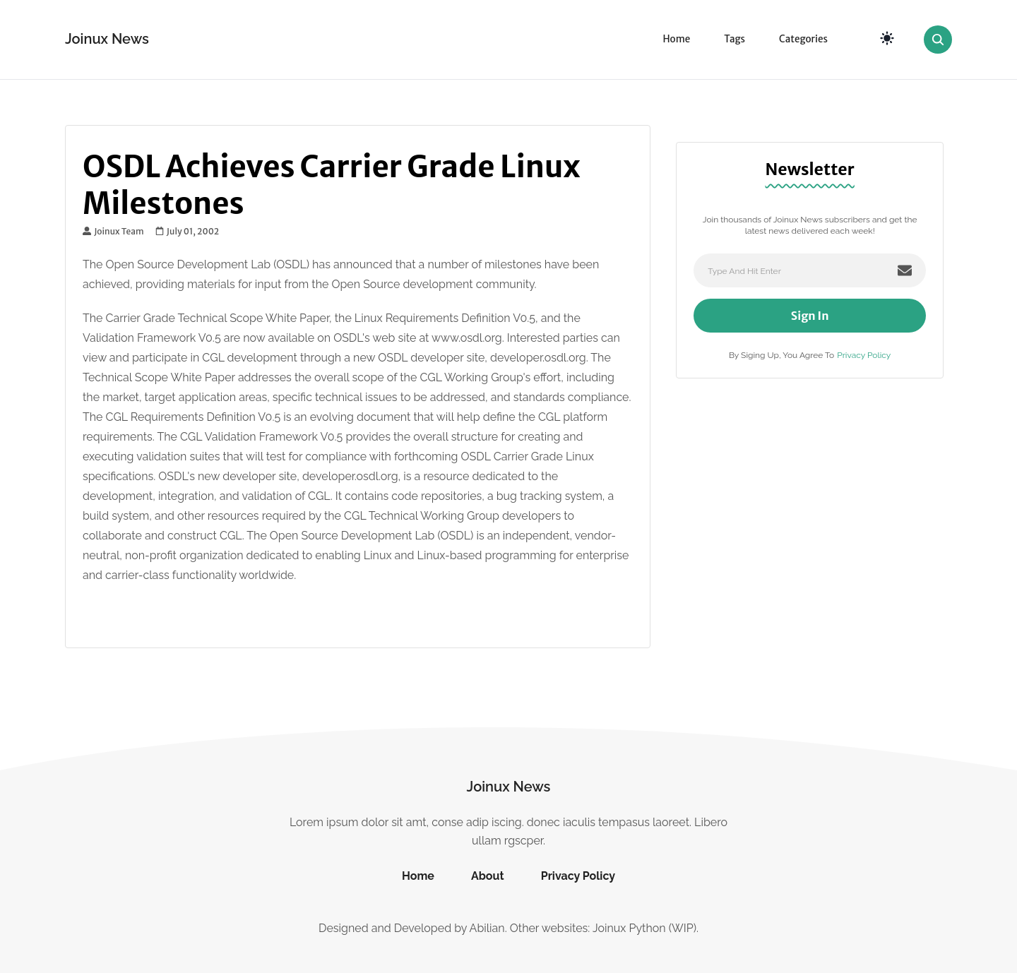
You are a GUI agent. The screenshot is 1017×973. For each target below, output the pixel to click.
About (487, 876)
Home (676, 39)
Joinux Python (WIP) (644, 928)
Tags (734, 39)
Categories (803, 39)
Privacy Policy (864, 355)
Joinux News (107, 38)
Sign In (810, 316)
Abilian (487, 928)
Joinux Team (113, 232)
